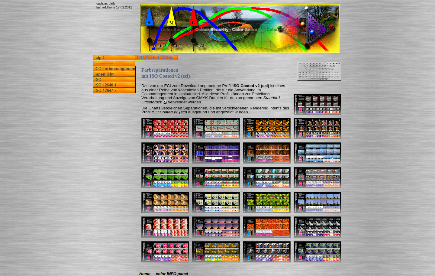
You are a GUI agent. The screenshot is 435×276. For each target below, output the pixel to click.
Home (144, 273)
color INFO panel (172, 273)
